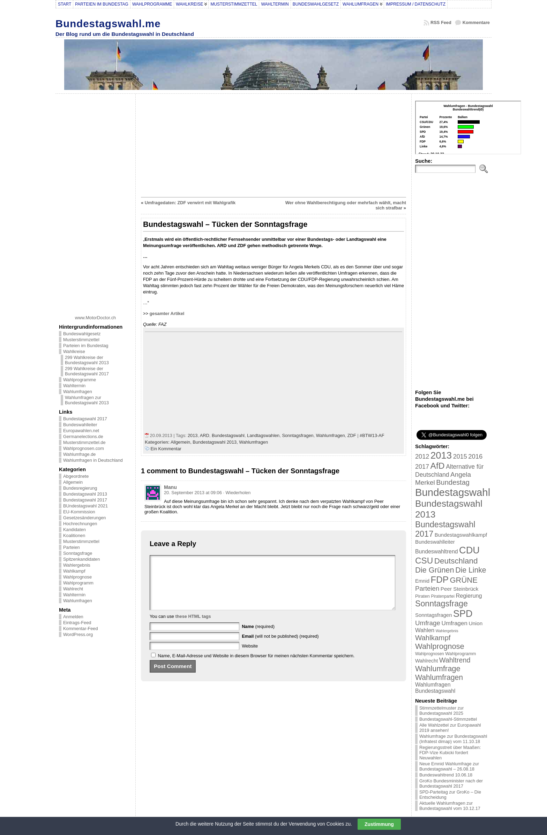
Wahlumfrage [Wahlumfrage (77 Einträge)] (437, 668)
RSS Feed (440, 22)
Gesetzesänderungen (84, 517)
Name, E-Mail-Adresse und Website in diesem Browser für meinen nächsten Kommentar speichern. (256, 666)
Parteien (71, 547)
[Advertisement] (95, 201)
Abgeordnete (76, 476)
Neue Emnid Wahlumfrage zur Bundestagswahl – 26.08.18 (449, 766)
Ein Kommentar (166, 448)
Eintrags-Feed (77, 622)
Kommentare (476, 22)
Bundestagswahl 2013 (85, 494)
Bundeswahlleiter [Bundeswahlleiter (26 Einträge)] (435, 542)
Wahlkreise (74, 351)
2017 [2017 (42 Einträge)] (422, 466)
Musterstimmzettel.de (84, 442)
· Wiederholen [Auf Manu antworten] (236, 492)
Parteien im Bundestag (85, 345)
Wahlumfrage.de (79, 454)
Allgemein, (182, 442)
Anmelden (73, 616)
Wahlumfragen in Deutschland (93, 460)
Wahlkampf (74, 571)
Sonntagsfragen (297, 435)
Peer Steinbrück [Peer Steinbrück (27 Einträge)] (460, 589)
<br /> (468, 127)
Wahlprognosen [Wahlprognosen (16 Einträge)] (429, 653)
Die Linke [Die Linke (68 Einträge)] (470, 570)
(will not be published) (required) (280, 646)
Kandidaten (74, 529)
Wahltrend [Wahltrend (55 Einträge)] (455, 660)
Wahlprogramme (79, 379)
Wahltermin (74, 385)
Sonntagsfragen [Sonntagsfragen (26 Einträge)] (433, 615)
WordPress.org (78, 634)
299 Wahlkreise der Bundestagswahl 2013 (87, 360)
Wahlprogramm (78, 582)
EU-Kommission (79, 511)
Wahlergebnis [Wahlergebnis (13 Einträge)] (447, 631)
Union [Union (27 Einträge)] (475, 623)
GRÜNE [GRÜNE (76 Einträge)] (463, 580)
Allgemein (73, 482)
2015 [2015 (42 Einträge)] (460, 456)
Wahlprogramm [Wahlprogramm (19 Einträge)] (460, 653)
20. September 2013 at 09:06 (193, 492)
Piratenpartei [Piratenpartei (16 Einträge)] (443, 596)
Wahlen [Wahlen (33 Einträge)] (424, 630)
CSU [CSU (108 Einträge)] (424, 560)
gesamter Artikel (167, 313)
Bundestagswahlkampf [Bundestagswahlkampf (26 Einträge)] (461, 535)
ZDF (351, 435)
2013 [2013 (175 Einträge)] (441, 455)
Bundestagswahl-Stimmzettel (448, 719)
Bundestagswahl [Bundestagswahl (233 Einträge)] (452, 492)
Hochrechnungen (80, 523)
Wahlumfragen (77, 391)
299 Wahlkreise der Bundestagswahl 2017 (87, 371)
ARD (204, 435)
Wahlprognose (77, 577)
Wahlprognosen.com (83, 448)
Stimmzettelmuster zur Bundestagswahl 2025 (441, 710)
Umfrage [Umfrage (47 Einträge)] (427, 623)
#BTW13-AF (372, 435)
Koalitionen (74, 535)
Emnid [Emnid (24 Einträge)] (422, 581)
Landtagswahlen (263, 435)
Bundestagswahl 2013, (216, 442)
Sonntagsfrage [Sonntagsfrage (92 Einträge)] (441, 603)
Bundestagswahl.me (108, 23)
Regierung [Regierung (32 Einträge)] (469, 595)
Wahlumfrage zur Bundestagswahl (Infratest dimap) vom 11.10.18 (453, 739)
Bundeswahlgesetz (81, 333)
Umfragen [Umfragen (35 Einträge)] (454, 623)
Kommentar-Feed (80, 628)
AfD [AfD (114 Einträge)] (437, 465)
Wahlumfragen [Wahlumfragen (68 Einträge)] (439, 677)
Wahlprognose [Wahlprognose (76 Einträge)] (439, 646)
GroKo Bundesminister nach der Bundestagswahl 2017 (451, 783)
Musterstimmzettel (81, 339)
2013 (192, 435)
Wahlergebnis (76, 565)
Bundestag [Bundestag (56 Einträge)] (453, 482)
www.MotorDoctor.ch (95, 317)
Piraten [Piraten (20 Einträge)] (422, 596)
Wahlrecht (73, 588)
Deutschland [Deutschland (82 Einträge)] (456, 561)
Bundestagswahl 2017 (85, 418)
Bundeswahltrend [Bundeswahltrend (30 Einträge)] (436, 551)
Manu (170, 487)
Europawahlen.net (81, 430)
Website (250, 656)
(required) (258, 636)
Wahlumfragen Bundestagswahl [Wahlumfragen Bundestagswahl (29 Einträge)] (435, 688)
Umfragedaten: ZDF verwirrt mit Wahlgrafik (190, 202)
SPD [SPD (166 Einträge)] (463, 613)
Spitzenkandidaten (81, 559)
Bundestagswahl (228, 435)
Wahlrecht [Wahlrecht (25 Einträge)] (426, 661)
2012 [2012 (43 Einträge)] (422, 456)
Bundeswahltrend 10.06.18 (445, 774)
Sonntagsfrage (77, 553)
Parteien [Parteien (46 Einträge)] (427, 588)
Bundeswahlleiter (80, 424)
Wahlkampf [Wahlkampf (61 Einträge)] (432, 638)
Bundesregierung (80, 488)
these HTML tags (193, 626)
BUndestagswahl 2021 (85, 505)
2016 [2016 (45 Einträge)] (475, 456)
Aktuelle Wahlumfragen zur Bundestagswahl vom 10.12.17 (449, 805)
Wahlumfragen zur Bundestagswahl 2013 (87, 400)
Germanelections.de (83, 436)
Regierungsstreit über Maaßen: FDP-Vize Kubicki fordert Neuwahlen (450, 752)
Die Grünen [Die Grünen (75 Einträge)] (434, 570)
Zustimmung (379, 824)
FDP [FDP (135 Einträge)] (440, 579)
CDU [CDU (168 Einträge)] (469, 550)
